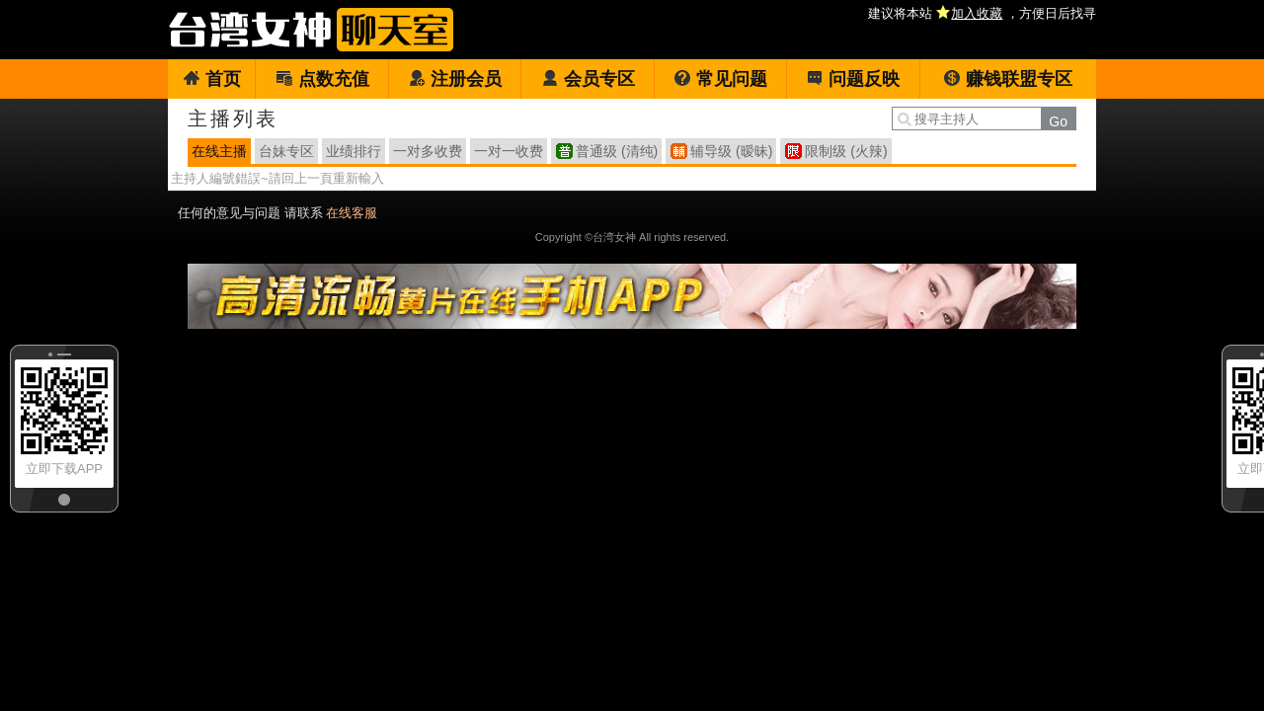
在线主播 (219, 151)
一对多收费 (427, 151)
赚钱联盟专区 (1007, 79)
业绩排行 (353, 151)
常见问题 (720, 79)
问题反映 (853, 79)
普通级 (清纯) (617, 151)
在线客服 (351, 212)
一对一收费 (508, 151)
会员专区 (588, 79)
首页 (212, 79)
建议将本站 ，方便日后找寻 (982, 13)
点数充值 (322, 79)
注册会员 (455, 79)
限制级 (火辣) (846, 151)
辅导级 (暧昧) (731, 151)
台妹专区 (286, 151)
